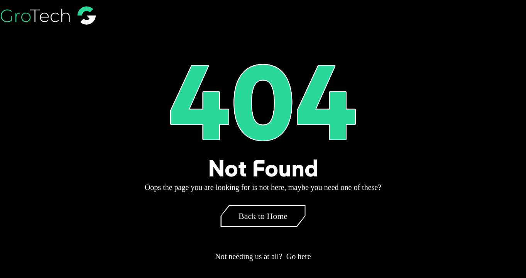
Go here (298, 256)
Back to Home (263, 216)
